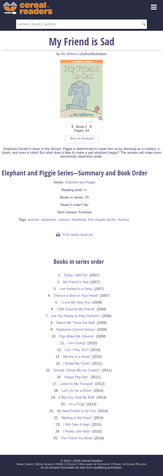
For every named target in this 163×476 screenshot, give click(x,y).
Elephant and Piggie (80, 182)
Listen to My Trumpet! (76, 384)
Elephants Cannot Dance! (75, 329)
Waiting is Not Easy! (77, 418)
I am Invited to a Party (75, 289)
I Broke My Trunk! (76, 363)
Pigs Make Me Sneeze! (76, 336)
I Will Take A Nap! (76, 424)
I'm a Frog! (77, 404)
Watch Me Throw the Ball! (75, 323)
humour (123, 219)
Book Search (45, 464)
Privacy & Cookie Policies (129, 464)
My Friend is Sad (75, 282)
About (30, 464)
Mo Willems (70, 54)
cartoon (64, 219)
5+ (85, 190)
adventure (48, 219)
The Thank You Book (76, 438)
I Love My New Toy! (75, 302)
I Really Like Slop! (76, 431)
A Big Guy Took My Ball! (76, 397)
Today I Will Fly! (75, 275)
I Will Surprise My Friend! (76, 309)
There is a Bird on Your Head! (75, 295)
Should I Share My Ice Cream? (76, 370)
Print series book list (74, 235)
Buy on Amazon (82, 138)
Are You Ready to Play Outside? (75, 316)
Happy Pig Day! (76, 377)
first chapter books (102, 219)
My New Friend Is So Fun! (76, 411)
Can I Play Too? (77, 350)
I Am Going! (77, 343)
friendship (79, 219)
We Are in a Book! (76, 356)
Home (20, 464)
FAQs (60, 464)
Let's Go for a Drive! (77, 390)
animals (33, 219)
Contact (71, 464)
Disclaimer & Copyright (94, 464)
